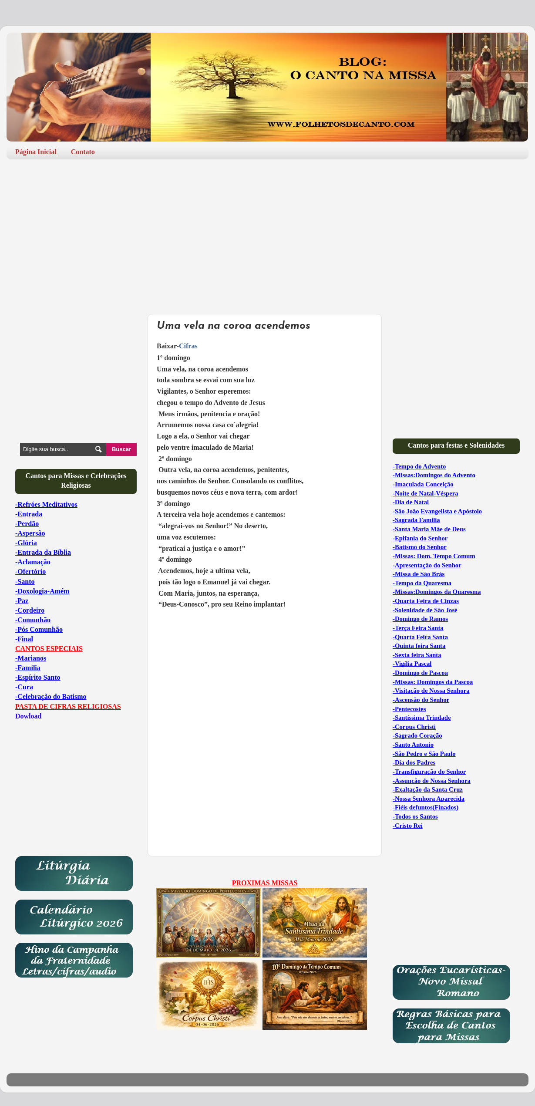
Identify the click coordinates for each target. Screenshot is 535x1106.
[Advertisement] (267, 233)
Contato (83, 151)
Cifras (188, 346)
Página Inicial (36, 151)
